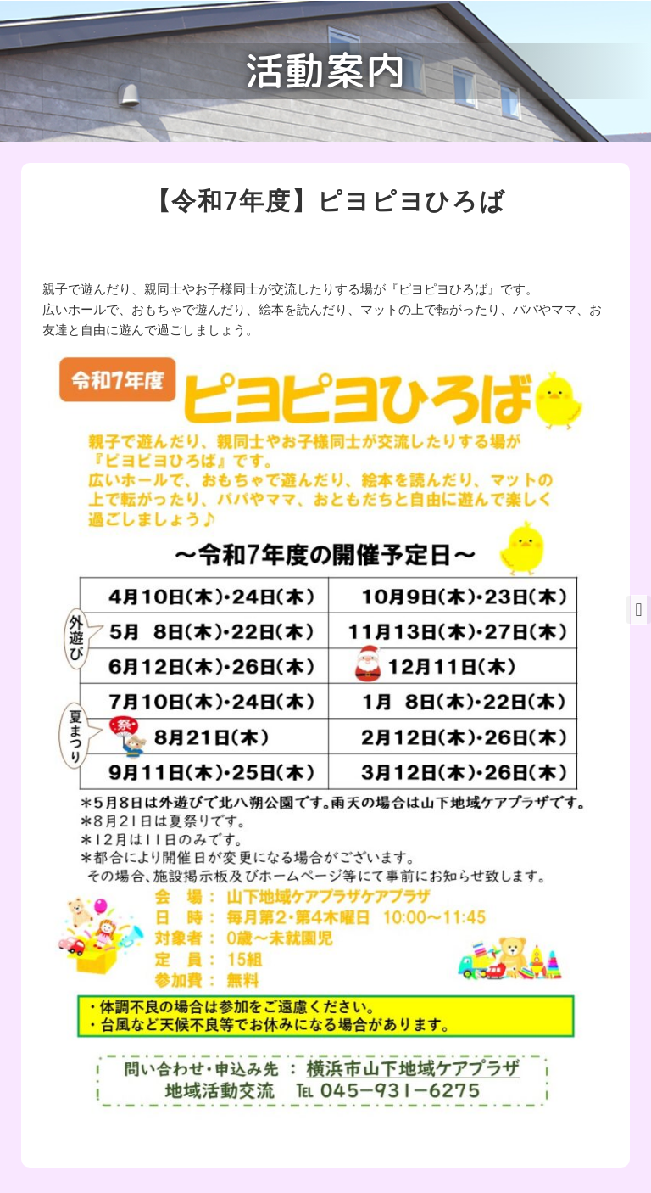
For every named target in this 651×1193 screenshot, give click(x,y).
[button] (638, 610)
